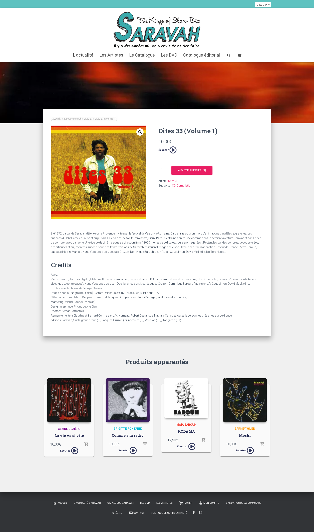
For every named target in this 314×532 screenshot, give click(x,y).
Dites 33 (88, 118)
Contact (136, 513)
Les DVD (169, 55)
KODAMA (186, 431)
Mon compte (209, 503)
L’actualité (83, 55)
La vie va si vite (69, 435)
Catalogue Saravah (72, 118)
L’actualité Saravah (87, 503)
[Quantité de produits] (163, 169)
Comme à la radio (128, 435)
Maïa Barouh (186, 424)
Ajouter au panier (189, 170)
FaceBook (194, 512)
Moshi (245, 435)
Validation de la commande (243, 503)
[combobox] (263, 4)
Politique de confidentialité (169, 513)
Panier (185, 503)
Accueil (56, 118)
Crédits (117, 513)
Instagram (201, 512)
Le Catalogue (142, 55)
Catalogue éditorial (201, 55)
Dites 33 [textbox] (262, 5)
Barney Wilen (245, 428)
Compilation (184, 185)
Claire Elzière (69, 429)
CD (173, 185)
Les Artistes (111, 55)
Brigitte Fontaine (128, 428)
